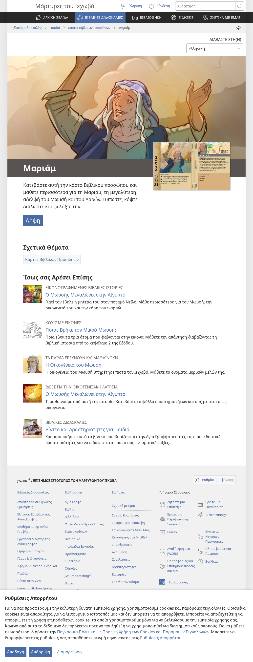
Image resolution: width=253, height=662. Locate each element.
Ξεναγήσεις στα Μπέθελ (129, 537)
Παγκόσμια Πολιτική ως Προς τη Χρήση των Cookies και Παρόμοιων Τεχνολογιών (133, 632)
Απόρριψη (40, 652)
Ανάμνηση (119, 552)
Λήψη (33, 220)
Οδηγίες (71, 568)
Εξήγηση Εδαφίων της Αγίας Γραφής (33, 516)
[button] (100, 17)
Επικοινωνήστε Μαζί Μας (130, 530)
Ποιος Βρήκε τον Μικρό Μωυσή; (80, 329)
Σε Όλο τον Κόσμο (125, 581)
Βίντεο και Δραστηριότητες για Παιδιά (87, 429)
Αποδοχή (15, 652)
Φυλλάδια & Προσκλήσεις (84, 524)
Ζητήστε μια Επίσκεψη (128, 522)
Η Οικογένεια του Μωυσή (73, 365)
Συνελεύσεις (121, 559)
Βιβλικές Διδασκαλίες (26, 27)
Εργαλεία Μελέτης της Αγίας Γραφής (33, 541)
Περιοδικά (72, 539)
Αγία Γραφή (73, 502)
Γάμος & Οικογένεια (31, 558)
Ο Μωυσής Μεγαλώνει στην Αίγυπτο (85, 294)
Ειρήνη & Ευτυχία (30, 551)
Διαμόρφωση (69, 652)
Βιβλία (69, 509)
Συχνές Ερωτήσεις (125, 515)
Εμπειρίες (119, 574)
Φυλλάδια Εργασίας (79, 546)
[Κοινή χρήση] (238, 28)
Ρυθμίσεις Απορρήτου (161, 638)
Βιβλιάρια (72, 516)
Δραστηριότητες (124, 567)
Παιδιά (55, 27)
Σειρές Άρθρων (76, 531)
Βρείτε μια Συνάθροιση (210, 505)
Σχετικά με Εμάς (123, 505)
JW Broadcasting (78, 576)
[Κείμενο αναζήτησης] (205, 6)
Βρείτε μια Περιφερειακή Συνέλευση (173, 519)
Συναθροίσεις (122, 544)
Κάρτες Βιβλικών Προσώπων (89, 27)
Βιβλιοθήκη (73, 492)
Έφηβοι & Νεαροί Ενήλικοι (37, 566)
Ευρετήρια (72, 561)
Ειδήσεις (118, 492)
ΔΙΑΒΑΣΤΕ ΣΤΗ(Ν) (225, 39)
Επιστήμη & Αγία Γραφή (34, 588)
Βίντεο (69, 583)
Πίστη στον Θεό (29, 580)
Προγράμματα (75, 554)
